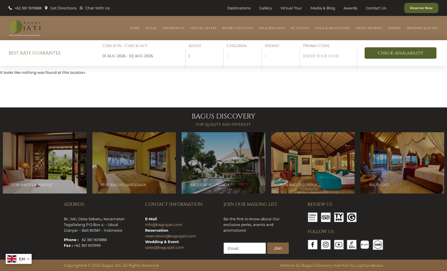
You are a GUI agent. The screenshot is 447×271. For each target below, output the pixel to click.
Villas (151, 28)
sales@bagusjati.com (164, 247)
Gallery (265, 8)
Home (135, 28)
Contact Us (376, 8)
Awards (350, 8)
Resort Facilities (237, 28)
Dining (394, 28)
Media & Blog (322, 8)
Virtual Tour (291, 8)
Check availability (400, 53)
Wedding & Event (422, 28)
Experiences (174, 28)
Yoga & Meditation (332, 28)
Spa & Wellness (272, 28)
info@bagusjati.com (163, 224)
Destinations (239, 8)
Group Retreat (369, 28)
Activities (300, 28)
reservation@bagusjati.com (170, 236)
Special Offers (203, 28)
